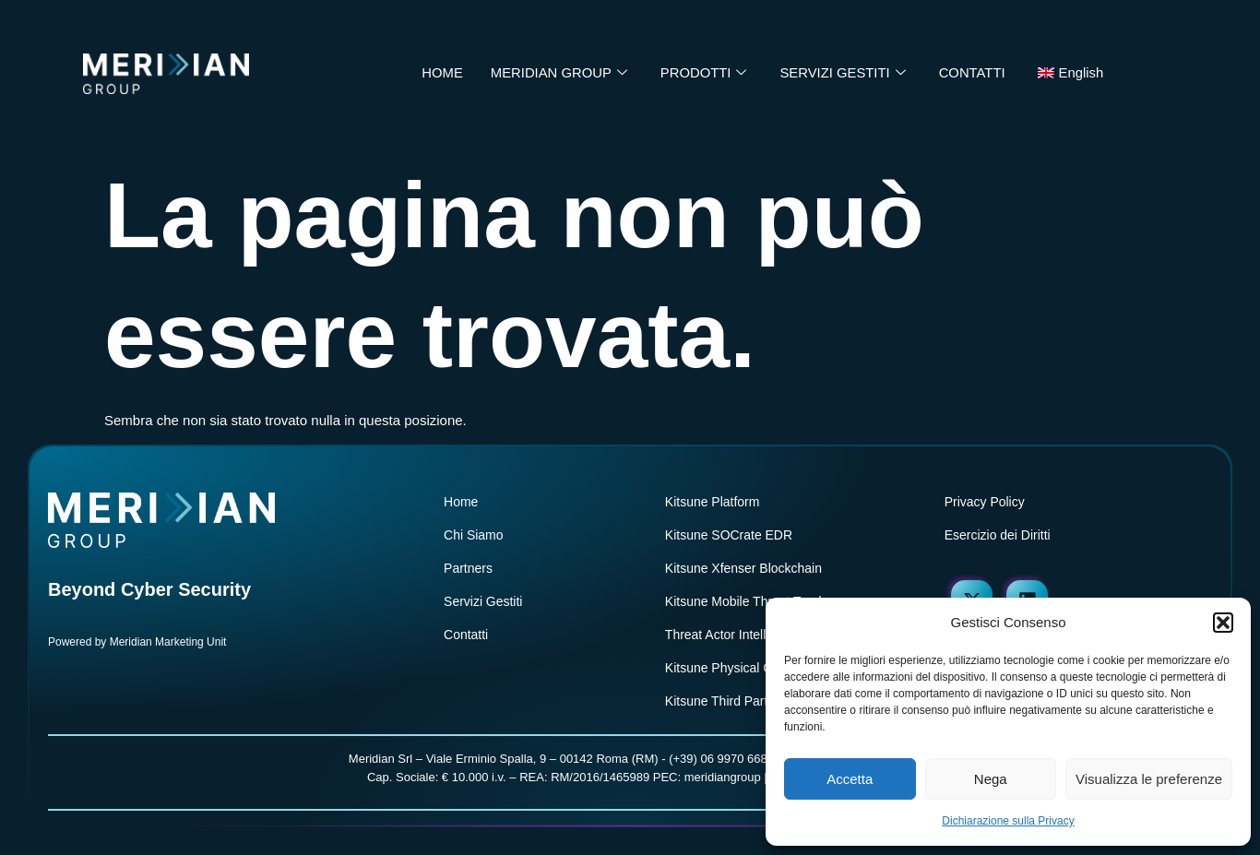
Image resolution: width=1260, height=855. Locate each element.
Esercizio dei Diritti (998, 535)
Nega (990, 779)
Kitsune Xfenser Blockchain (743, 568)
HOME (439, 73)
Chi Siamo (474, 535)
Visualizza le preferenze (1149, 779)
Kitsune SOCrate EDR (729, 535)
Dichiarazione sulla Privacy (1008, 820)
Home (461, 501)
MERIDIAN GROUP (557, 74)
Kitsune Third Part (716, 701)
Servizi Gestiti (483, 601)
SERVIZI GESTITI (843, 74)
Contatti (466, 634)
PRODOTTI (703, 74)
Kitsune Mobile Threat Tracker (751, 601)
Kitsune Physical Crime (731, 667)
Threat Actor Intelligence (734, 634)
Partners (468, 568)
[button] (1223, 622)
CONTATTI (973, 73)
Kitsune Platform (712, 501)
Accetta (849, 779)
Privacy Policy (985, 501)
